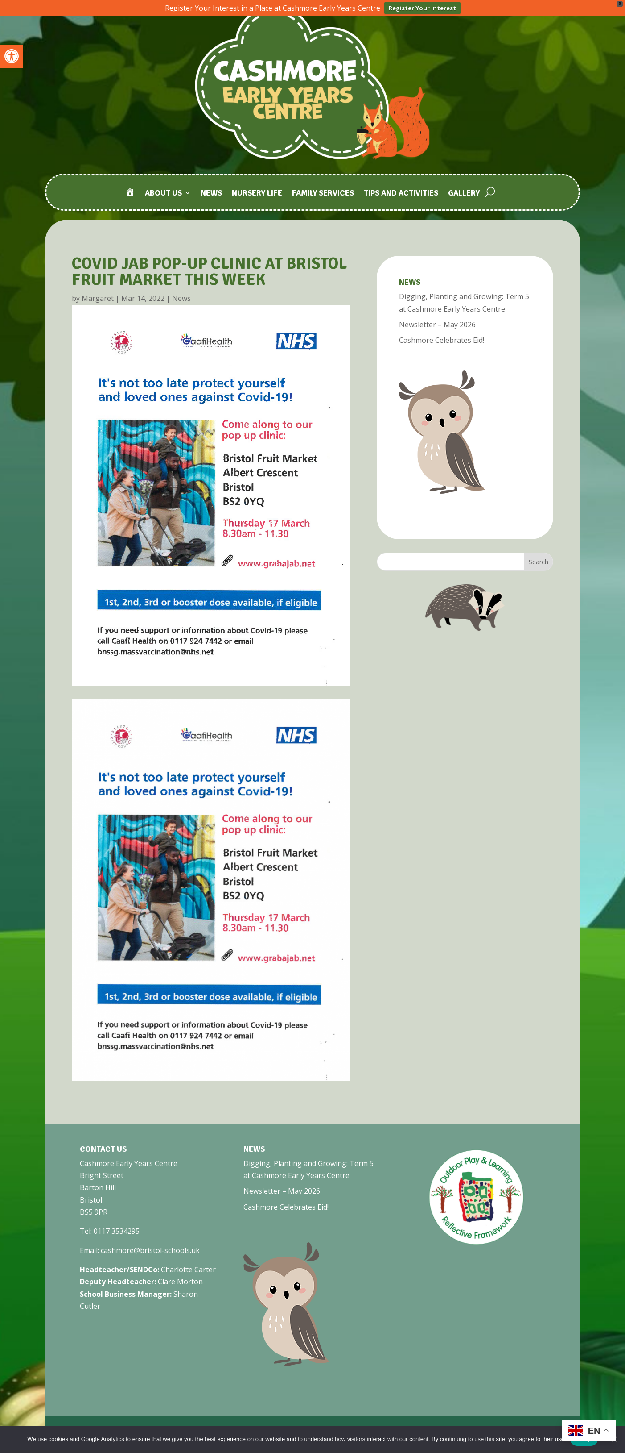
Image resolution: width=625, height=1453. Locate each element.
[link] (11, 56)
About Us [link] (163, 194)
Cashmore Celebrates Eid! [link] (441, 340)
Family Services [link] (323, 194)
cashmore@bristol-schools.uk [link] (150, 1250)
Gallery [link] (464, 194)
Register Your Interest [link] (422, 8)
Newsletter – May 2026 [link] (437, 324)
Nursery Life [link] (257, 194)
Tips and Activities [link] (401, 194)
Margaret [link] (98, 298)
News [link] (211, 194)
